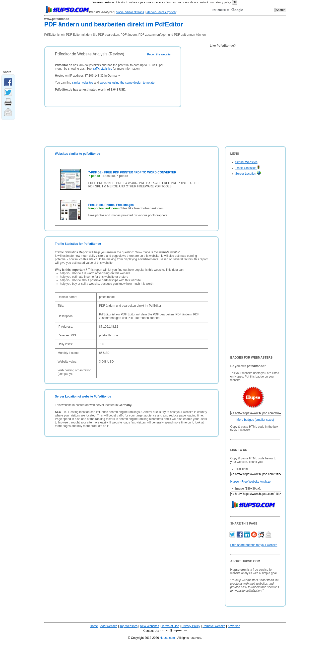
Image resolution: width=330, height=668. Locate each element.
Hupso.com (167, 638)
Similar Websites (246, 162)
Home (94, 626)
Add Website (108, 626)
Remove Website (213, 626)
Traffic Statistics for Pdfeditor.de (78, 244)
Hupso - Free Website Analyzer (251, 481)
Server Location (248, 173)
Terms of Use (170, 626)
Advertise (234, 626)
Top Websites (128, 626)
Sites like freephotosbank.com (141, 208)
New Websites (149, 626)
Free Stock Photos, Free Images (111, 205)
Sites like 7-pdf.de (115, 176)
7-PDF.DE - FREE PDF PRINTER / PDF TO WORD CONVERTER (132, 172)
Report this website (159, 54)
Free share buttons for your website (253, 545)
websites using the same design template (127, 82)
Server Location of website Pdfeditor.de (83, 396)
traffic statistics (102, 68)
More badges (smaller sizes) (255, 419)
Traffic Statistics (247, 168)
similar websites (82, 82)
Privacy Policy (191, 626)
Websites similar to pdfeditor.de (77, 153)
